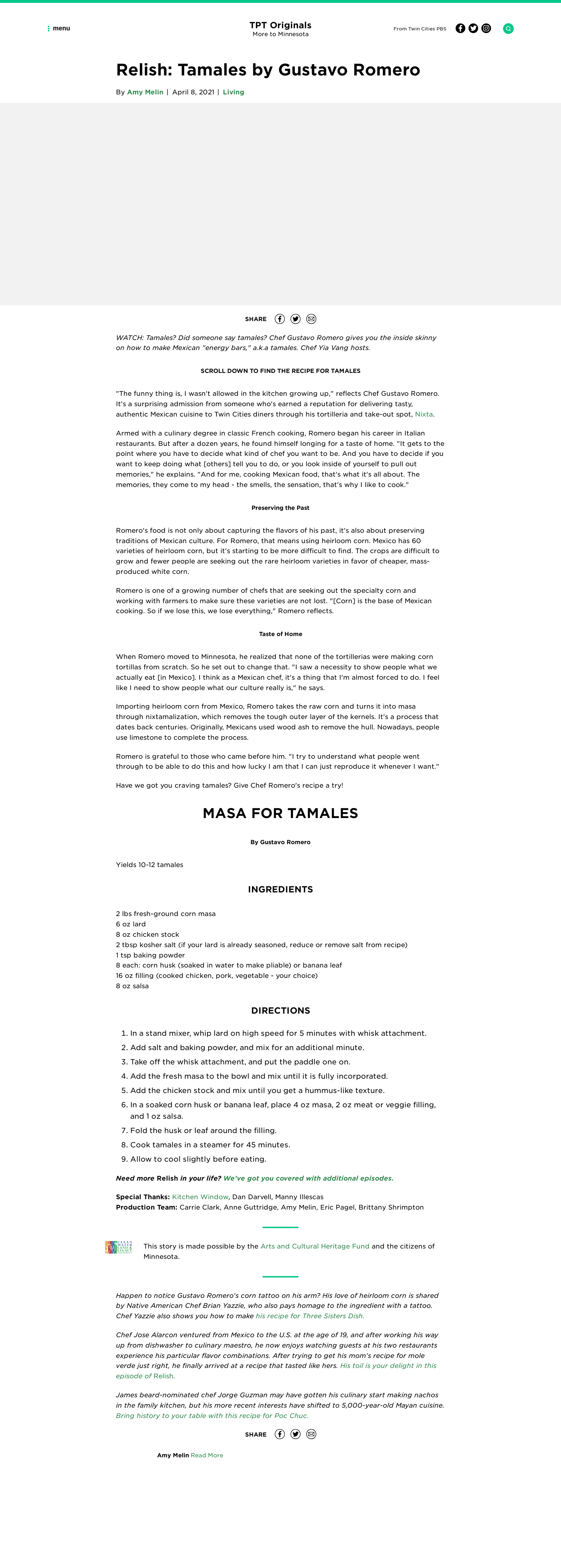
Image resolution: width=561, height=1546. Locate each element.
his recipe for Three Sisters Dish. (310, 1315)
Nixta (424, 414)
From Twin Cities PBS (420, 28)
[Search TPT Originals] (505, 28)
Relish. (164, 1376)
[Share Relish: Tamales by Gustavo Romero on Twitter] (296, 319)
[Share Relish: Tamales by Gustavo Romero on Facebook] (280, 319)
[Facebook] (460, 31)
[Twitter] (472, 31)
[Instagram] (485, 31)
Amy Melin (145, 92)
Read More (207, 1454)
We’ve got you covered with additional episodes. (307, 1178)
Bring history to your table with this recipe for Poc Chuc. (212, 1415)
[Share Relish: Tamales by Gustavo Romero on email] (311, 319)
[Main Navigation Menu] (61, 28)
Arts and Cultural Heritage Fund (315, 1246)
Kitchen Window (200, 1197)
